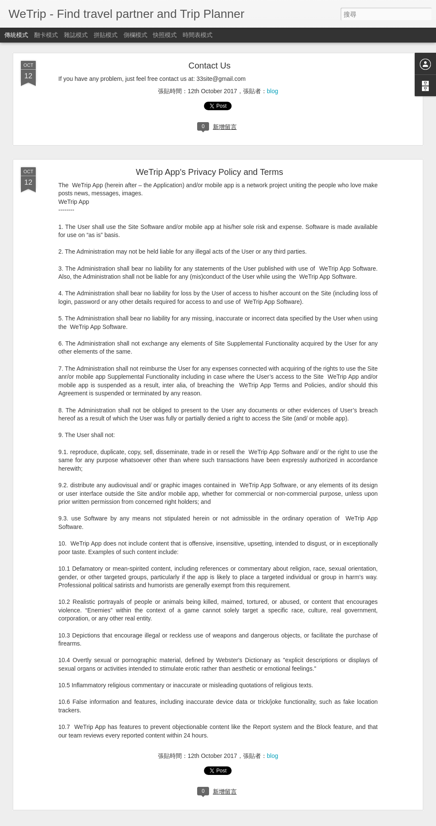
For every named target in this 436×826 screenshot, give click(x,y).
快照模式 (165, 34)
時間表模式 (197, 34)
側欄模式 (135, 34)
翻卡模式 (46, 34)
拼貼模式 (106, 34)
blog (272, 91)
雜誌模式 (76, 34)
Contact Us (210, 65)
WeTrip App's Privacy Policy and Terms (209, 172)
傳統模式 (16, 34)
